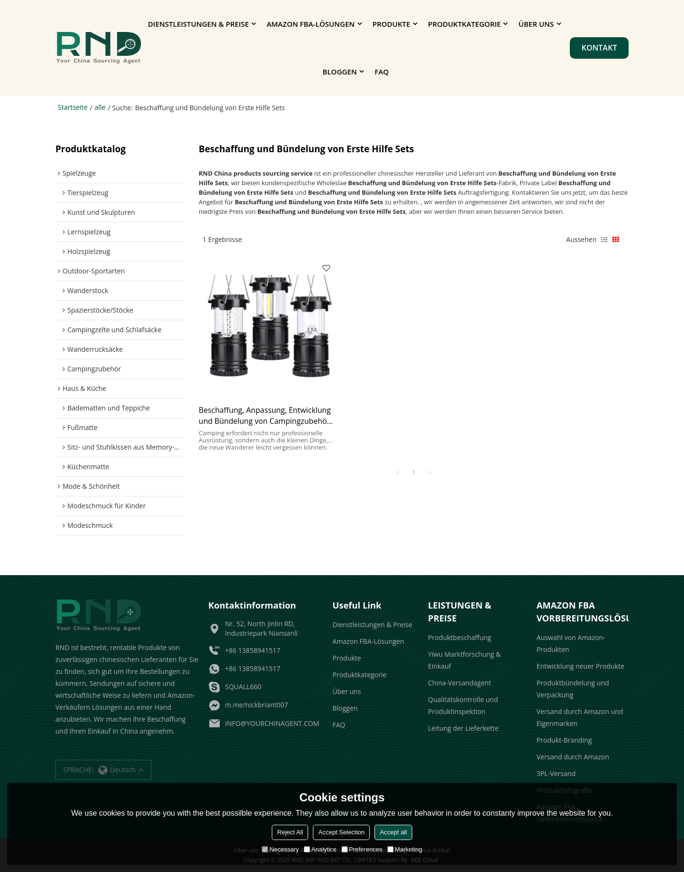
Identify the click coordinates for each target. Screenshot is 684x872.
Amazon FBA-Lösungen (310, 24)
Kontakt (599, 47)
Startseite (72, 107)
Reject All (290, 832)
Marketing (404, 849)
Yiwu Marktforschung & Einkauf (464, 660)
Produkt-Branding (564, 740)
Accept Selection (341, 832)
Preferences (362, 849)
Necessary (280, 849)
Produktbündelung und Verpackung (572, 688)
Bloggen (339, 71)
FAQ (381, 71)
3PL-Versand (556, 773)
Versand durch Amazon (572, 756)
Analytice (320, 849)
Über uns (536, 24)
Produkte (391, 24)
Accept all (393, 832)
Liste (604, 239)
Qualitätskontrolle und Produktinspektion (463, 705)
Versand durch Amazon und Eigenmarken (579, 717)
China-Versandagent (459, 682)
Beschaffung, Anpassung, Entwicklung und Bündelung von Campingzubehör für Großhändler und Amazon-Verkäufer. (265, 416)
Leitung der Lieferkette (463, 728)
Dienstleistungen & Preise (198, 24)
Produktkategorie (464, 24)
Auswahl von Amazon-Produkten (570, 643)
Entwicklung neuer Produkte (580, 666)
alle (100, 107)
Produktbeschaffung (459, 637)
